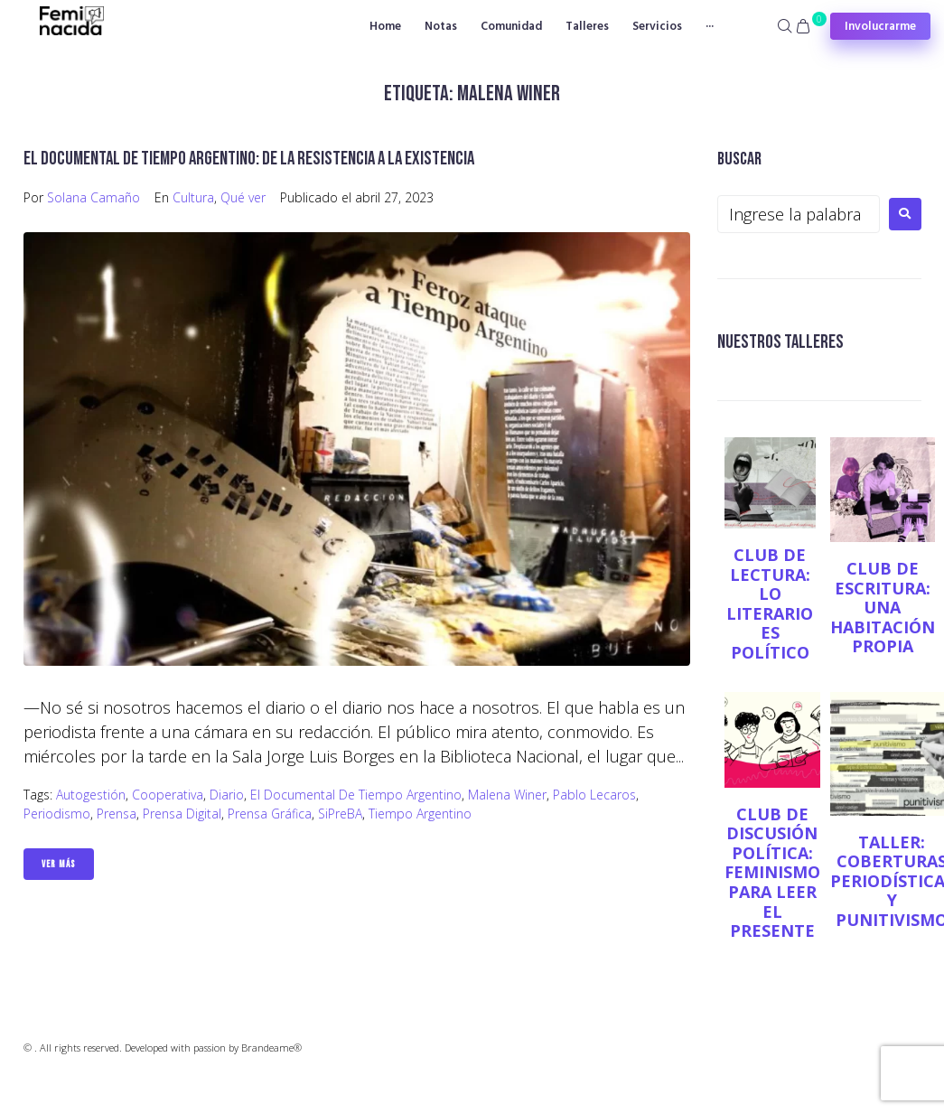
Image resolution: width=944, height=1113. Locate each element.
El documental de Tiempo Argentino (356, 794)
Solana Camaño (93, 197)
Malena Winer (507, 794)
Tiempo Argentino (420, 813)
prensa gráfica (270, 813)
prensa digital (182, 813)
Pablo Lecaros (594, 794)
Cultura (193, 197)
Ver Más (59, 864)
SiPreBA (340, 813)
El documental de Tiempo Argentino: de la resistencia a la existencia (248, 158)
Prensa (116, 813)
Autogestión (91, 794)
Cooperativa (167, 794)
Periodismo (56, 813)
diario (227, 794)
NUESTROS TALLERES (780, 342)
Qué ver (243, 197)
